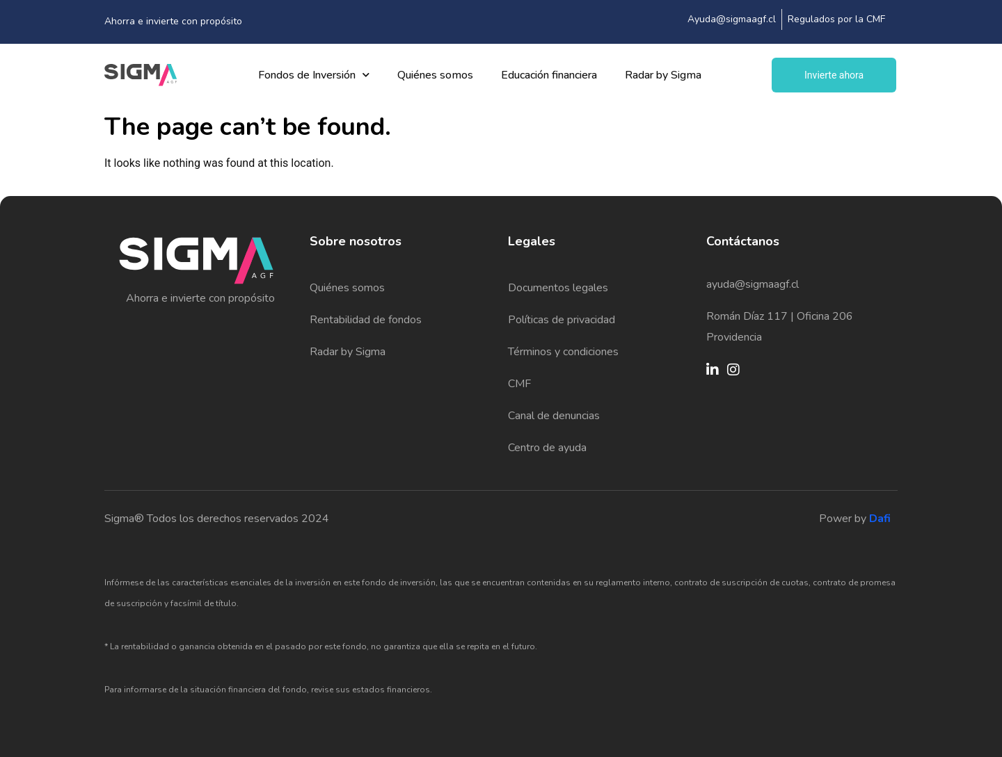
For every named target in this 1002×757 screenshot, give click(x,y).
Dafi (880, 518)
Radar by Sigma (663, 75)
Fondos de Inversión (313, 75)
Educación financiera (549, 75)
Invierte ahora (834, 75)
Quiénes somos (435, 75)
